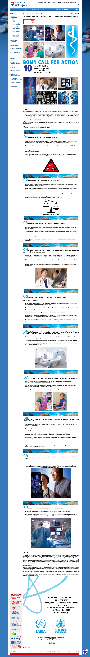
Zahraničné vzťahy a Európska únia (15, 50)
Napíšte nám (51, 651)
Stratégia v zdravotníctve (15, 34)
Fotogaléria (56, 651)
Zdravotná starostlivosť (37, 9)
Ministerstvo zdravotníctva (14, 17)
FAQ (45, 2)
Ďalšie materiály (16, 20)
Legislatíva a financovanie (16, 48)
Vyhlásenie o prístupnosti (63, 651)
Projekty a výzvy (14, 45)
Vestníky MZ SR (16, 30)
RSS (76, 651)
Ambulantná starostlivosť (16, 70)
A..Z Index (42, 651)
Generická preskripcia (15, 52)
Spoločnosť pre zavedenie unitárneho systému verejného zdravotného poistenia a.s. (16, 55)
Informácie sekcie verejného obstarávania (16, 75)
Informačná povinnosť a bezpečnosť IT (16, 61)
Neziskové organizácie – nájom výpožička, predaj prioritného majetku (16, 603)
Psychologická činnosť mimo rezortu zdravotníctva (15, 85)
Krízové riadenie (14, 81)
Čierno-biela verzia (65, 2)
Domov (24, 13)
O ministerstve (18, 9)
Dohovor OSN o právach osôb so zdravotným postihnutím (16, 624)
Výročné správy (16, 23)
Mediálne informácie (15, 46)
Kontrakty (14, 21)
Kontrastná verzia (73, 2)
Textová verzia (58, 2)
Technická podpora (71, 651)
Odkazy (46, 651)
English (78, 2)
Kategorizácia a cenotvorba (14, 41)
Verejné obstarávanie (17, 24)
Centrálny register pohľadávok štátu (15, 615)
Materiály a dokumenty (61, 9)
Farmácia (13, 58)
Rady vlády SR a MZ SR (16, 69)
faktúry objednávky (16, 31)
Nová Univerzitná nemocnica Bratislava (15, 63)
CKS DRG (13, 67)
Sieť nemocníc (14, 77)
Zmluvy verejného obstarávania (16, 27)
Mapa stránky (49, 2)
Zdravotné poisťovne (16, 631)
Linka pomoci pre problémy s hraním (15, 618)
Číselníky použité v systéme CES (16, 36)
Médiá (76, 9)
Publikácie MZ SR (16, 28)
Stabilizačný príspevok (15, 82)
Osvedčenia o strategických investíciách (16, 79)
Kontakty (53, 2)
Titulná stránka (40, 2)
